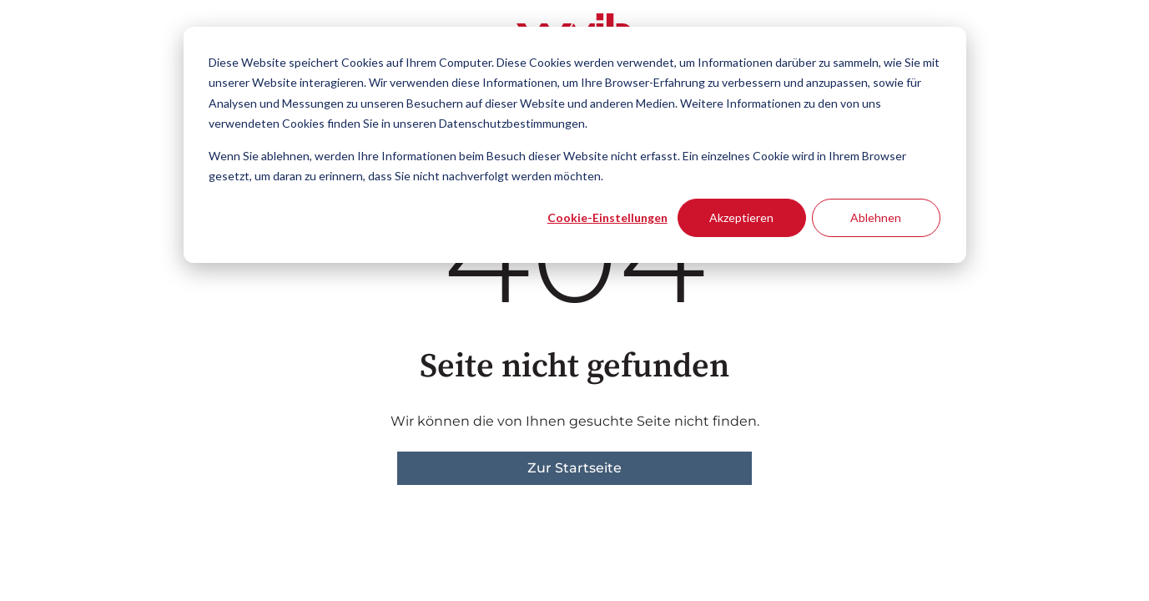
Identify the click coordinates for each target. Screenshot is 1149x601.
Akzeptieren (741, 217)
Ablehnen (875, 217)
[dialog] (575, 145)
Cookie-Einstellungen (607, 217)
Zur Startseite (574, 468)
